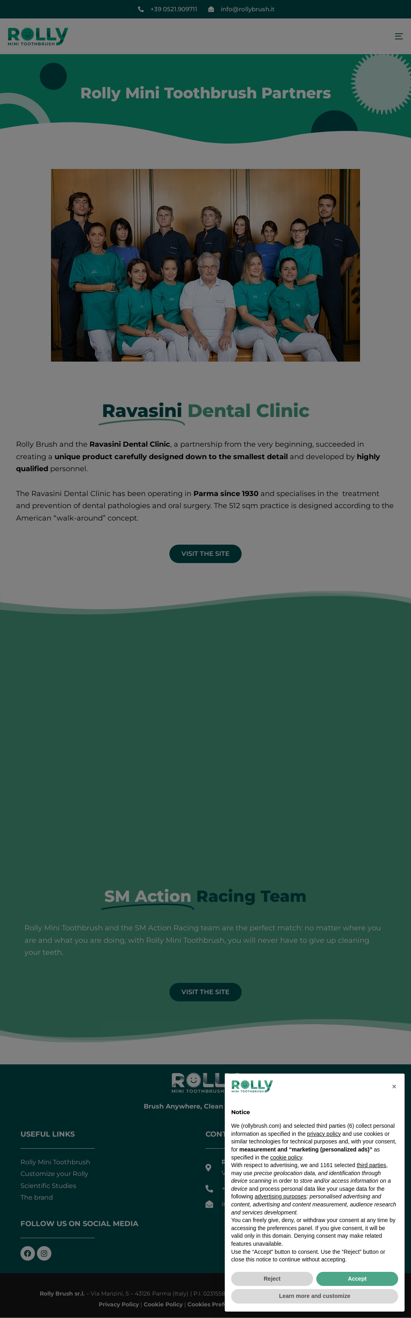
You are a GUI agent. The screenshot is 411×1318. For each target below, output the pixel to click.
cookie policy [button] (286, 1157)
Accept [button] (357, 1278)
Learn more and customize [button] (314, 1296)
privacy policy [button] (324, 1134)
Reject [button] (272, 1278)
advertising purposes (280, 1196)
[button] (394, 1086)
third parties (371, 1165)
